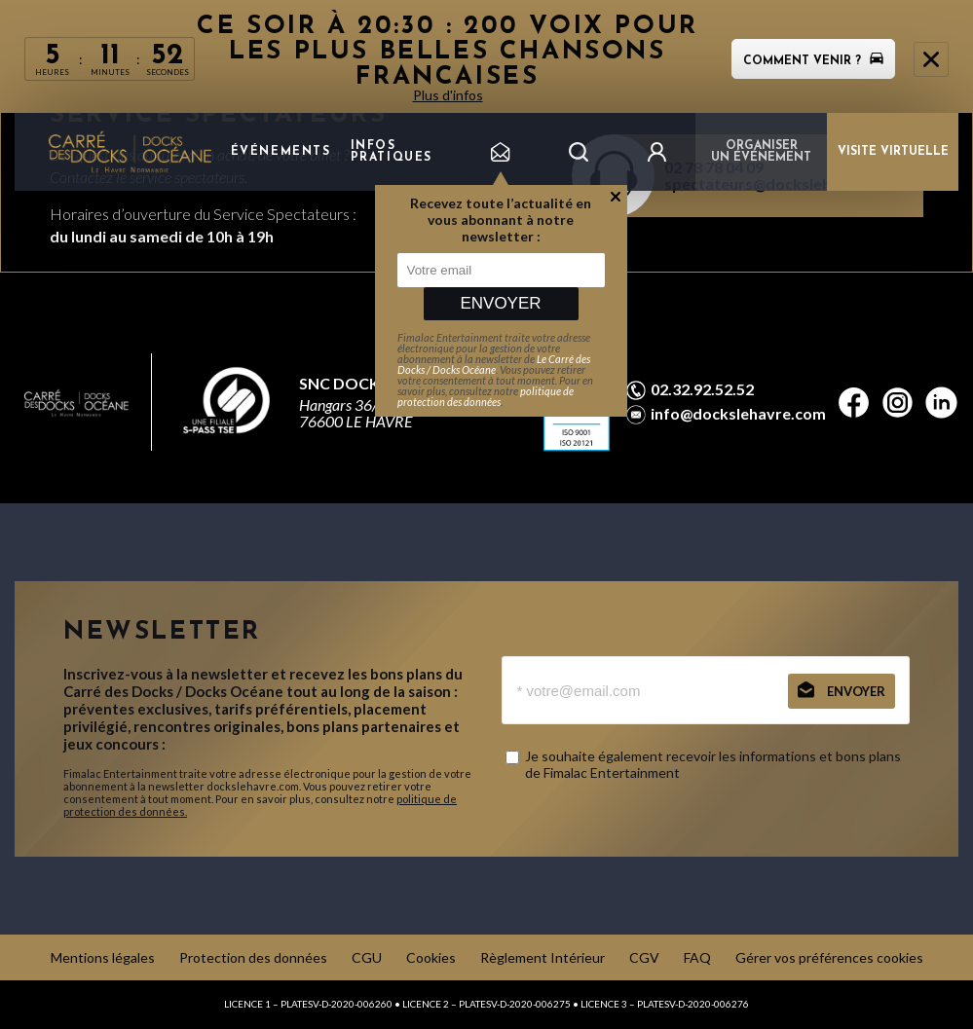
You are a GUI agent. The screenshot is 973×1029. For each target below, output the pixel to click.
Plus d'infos (448, 95)
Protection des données (253, 957)
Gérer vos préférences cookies (829, 957)
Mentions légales (103, 957)
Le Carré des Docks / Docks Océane (493, 364)
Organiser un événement (761, 152)
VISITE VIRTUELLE (893, 152)
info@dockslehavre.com (738, 414)
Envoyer (500, 303)
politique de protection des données (485, 396)
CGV (644, 957)
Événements (281, 152)
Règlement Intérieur (542, 957)
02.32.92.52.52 (702, 389)
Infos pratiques (391, 152)
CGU (367, 957)
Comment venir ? (813, 61)
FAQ (697, 957)
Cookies (431, 957)
